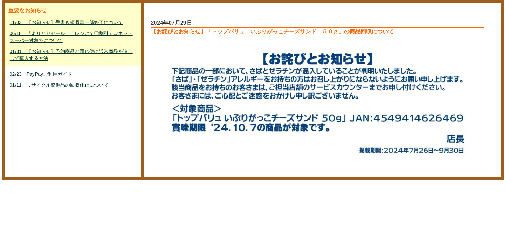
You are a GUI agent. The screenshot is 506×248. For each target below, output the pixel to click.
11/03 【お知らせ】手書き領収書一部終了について (66, 22)
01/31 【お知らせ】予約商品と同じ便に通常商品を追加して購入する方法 (71, 55)
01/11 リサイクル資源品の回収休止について (59, 85)
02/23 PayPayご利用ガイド (41, 74)
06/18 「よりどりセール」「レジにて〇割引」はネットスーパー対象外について (71, 37)
